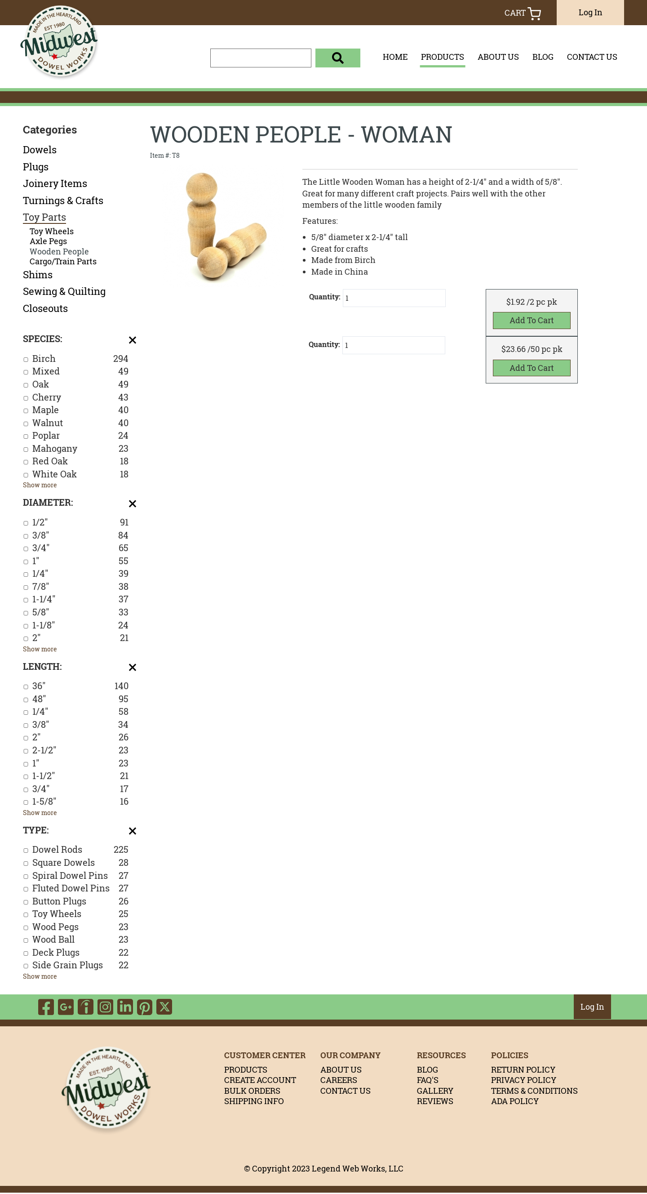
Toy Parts (44, 217)
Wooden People (59, 251)
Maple (80, 410)
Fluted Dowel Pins (80, 888)
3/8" (80, 535)
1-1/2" (80, 776)
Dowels (40, 149)
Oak (80, 384)
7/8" (80, 586)
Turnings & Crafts (63, 200)
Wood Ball (80, 939)
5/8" (80, 612)
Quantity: (325, 296)
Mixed (80, 371)
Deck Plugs (80, 952)
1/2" (80, 522)
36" (80, 686)
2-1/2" (80, 750)
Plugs (36, 167)
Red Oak (80, 461)
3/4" (80, 548)
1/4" (80, 573)
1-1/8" (80, 625)
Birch (80, 358)
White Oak (80, 474)
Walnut (80, 423)
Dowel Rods (80, 849)
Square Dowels (80, 862)
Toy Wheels (52, 231)
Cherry (80, 397)
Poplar (80, 435)
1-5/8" (80, 801)
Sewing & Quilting (64, 291)
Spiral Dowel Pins (80, 875)
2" (80, 638)
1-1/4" (80, 599)
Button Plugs (80, 901)
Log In (591, 12)
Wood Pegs (80, 927)
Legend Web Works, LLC (357, 1170)
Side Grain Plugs (80, 965)
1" (80, 561)
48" (80, 699)
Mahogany (80, 448)
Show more (40, 485)
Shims (38, 274)
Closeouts (45, 308)
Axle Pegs (48, 241)
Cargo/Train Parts (63, 261)
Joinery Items (55, 183)
